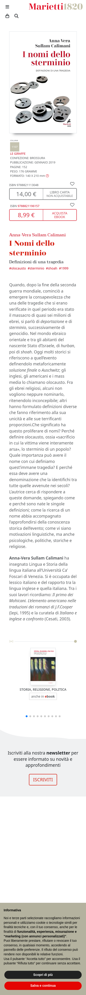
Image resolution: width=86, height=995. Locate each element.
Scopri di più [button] (43, 975)
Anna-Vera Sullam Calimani (37, 235)
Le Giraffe (17, 147)
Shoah (52, 268)
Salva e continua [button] (42, 985)
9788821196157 (28, 206)
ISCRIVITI (43, 779)
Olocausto (18, 268)
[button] (29, 176)
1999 (64, 268)
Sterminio (37, 268)
